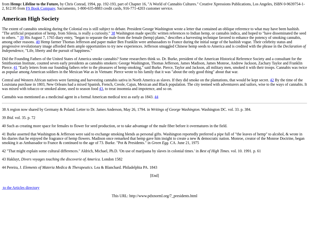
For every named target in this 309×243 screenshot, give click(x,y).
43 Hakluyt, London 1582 (62, 159)
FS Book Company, (41, 8)
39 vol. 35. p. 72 (18, 118)
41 (15, 67)
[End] (154, 176)
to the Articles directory (21, 188)
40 (38, 42)
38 (113, 33)
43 (101, 89)
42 (272, 80)
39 (22, 37)
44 (156, 97)
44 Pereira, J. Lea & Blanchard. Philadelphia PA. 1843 (79, 167)
